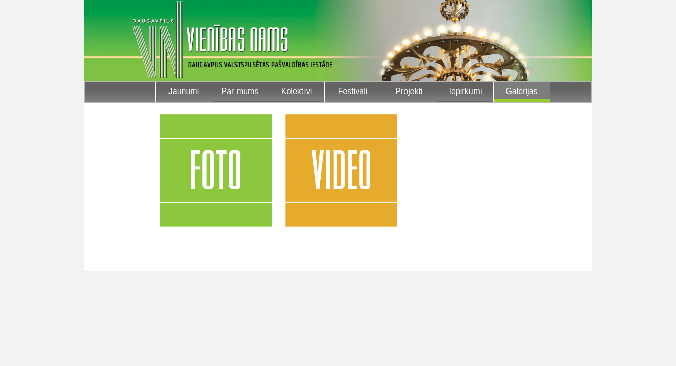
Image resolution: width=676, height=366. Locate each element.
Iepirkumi (465, 91)
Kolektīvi (296, 91)
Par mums (240, 91)
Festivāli (353, 91)
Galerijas (521, 91)
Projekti (408, 91)
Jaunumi (183, 91)
